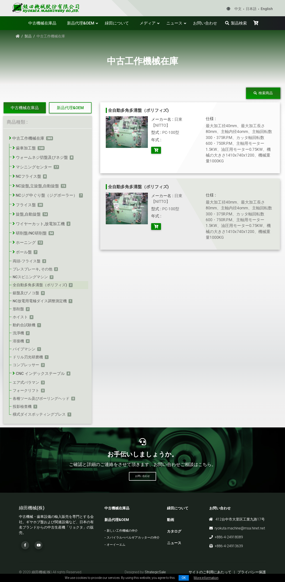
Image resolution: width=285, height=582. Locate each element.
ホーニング (26, 242)
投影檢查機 (22, 406)
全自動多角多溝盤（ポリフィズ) (40, 285)
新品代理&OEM (80, 23)
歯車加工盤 (26, 148)
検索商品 (263, 93)
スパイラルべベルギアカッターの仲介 (133, 537)
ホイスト (20, 317)
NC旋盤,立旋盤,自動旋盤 (37, 186)
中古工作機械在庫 (28, 138)
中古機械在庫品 (42, 23)
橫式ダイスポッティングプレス (39, 414)
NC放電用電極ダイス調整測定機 (40, 301)
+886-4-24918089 (226, 537)
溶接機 (18, 341)
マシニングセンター (34, 167)
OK (184, 578)
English (267, 9)
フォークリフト (26, 390)
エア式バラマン (26, 382)
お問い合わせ (205, 23)
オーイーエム (116, 545)
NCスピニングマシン (30, 277)
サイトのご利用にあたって (210, 572)
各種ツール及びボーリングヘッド (41, 398)
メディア (148, 23)
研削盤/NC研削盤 (31, 233)
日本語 (251, 9)
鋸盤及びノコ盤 (26, 293)
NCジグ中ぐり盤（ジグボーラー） (46, 195)
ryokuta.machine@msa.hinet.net (237, 528)
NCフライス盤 (28, 176)
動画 (170, 520)
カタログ (174, 531)
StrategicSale (155, 572)
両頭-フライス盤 (27, 261)
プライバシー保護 (251, 572)
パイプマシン (24, 349)
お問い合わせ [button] (142, 476)
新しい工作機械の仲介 (122, 531)
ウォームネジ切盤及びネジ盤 (42, 157)
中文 (238, 9)
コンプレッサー (26, 365)
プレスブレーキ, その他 (32, 269)
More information (206, 578)
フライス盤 (26, 205)
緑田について (117, 23)
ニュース (174, 23)
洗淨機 (18, 333)
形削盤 (18, 309)
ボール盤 (24, 252)
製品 (28, 36)
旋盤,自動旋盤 (28, 214)
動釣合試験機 (24, 325)
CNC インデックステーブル (40, 373)
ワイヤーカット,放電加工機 (40, 224)
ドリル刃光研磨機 (28, 357)
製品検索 (236, 23)
